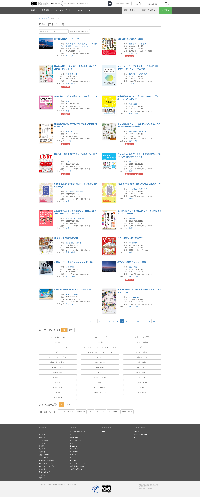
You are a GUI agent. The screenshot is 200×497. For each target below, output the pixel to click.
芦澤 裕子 (70, 192)
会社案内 (42, 434)
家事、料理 (133, 53)
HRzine (73, 455)
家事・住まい (100, 392)
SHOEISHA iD (44, 472)
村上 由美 (133, 162)
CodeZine (74, 434)
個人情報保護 (44, 457)
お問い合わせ (44, 455)
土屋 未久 (80, 192)
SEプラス (137, 437)
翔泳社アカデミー (140, 434)
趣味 (58, 392)
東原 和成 (143, 74)
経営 (100, 382)
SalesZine (74, 452)
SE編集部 (133, 243)
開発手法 (58, 342)
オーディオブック (63, 10)
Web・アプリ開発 (142, 337)
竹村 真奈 (133, 104)
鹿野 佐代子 (71, 219)
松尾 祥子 (133, 74)
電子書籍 (45, 10)
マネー (58, 382)
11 (132, 321)
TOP (40, 431)
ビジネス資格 (58, 367)
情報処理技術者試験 (57, 362)
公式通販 (165, 10)
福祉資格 (100, 367)
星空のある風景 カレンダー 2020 (131, 262)
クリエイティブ (66, 412)
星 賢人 (69, 162)
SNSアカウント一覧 (46, 466)
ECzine (73, 443)
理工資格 (142, 362)
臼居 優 (132, 219)
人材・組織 (142, 382)
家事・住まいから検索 (79, 31)
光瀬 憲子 (143, 44)
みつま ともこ (71, 74)
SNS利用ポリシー (45, 463)
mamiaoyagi (134, 297)
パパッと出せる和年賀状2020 (130, 238)
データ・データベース (58, 347)
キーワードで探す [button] (122, 3)
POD (78, 10)
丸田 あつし (82, 44)
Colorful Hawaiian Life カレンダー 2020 (72, 289)
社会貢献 (42, 475)
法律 (142, 387)
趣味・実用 (127, 412)
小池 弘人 (133, 189)
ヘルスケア (142, 367)
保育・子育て (142, 372)
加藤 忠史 (70, 101)
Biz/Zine (73, 446)
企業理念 (42, 437)
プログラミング (100, 337)
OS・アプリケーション (58, 337)
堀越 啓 (69, 131)
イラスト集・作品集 (57, 357)
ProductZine (75, 457)
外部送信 (42, 478)
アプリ (89, 10)
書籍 (33, 10)
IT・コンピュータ (48, 412)
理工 (142, 347)
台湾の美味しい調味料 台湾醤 (130, 39)
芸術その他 (142, 357)
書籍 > (48, 18)
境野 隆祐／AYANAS (137, 131)
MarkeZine (74, 437)
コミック (100, 357)
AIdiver (73, 460)
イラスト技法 (142, 352)
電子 (71, 330)
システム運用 (142, 342)
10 (127, 321)
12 (138, 321)
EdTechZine (75, 449)
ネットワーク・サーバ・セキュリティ (100, 347)
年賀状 (132, 252)
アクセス (42, 449)
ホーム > (42, 18)
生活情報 (142, 392)
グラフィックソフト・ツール (99, 352)
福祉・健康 (113, 412)
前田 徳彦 (133, 267)
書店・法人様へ (148, 10)
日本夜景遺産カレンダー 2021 (67, 39)
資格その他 (58, 372)
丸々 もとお (71, 44)
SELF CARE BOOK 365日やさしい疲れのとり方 (139, 184)
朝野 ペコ (143, 189)
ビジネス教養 (100, 377)
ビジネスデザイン (100, 387)
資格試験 (81, 412)
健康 (67, 111)
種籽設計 (132, 44)
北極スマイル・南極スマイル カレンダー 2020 (74, 262)
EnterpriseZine (76, 440)
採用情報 (42, 452)
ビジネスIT (57, 377)
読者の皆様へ (129, 10)
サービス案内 (44, 440)
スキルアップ (142, 377)
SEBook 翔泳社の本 (78, 431)
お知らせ (42, 443)
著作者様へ (43, 469)
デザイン (58, 352)
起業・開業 (58, 387)
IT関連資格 (100, 362)
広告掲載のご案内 (77, 466)
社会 (100, 372)
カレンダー (70, 56)
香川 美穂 (70, 267)
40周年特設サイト (77, 469)
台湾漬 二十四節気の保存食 (66, 238)
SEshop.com (107, 431)
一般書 (132, 83)
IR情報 (41, 446)
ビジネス (101, 412)
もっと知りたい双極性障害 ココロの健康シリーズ (75, 96)
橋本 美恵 (82, 219)
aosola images (72, 294)
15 (149, 321)
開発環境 (100, 342)
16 (154, 321)
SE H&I (136, 431)
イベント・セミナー (77, 463)
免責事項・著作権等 (46, 460)
